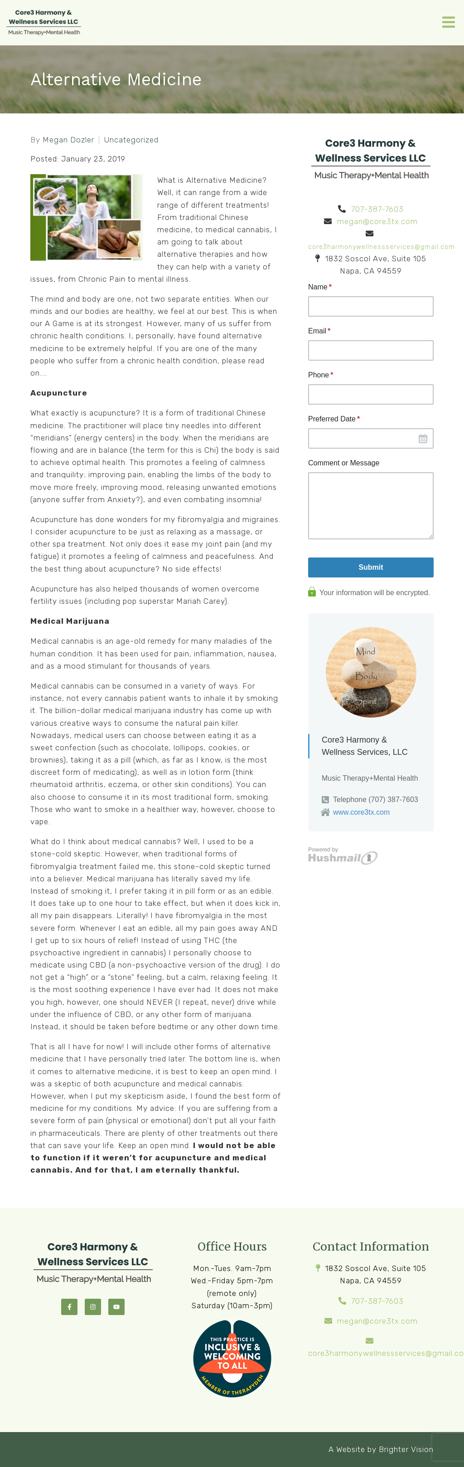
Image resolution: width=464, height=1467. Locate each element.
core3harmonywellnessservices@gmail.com (381, 247)
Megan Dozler (68, 140)
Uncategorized (131, 140)
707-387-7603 (377, 209)
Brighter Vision (406, 1449)
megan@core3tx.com (377, 221)
